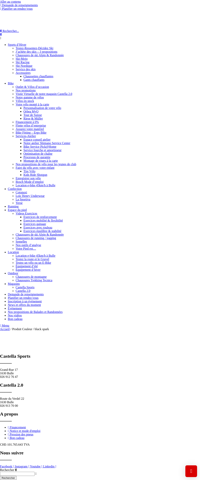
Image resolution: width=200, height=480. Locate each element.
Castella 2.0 (23, 290)
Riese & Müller (33, 118)
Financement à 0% (27, 122)
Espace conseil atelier (37, 139)
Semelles (21, 241)
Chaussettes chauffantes (38, 76)
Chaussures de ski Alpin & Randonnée (40, 55)
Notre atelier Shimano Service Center (46, 143)
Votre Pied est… (26, 248)
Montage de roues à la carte (40, 160)
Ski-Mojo (22, 58)
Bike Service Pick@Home (39, 146)
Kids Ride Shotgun (35, 174)
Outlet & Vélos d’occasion (32, 86)
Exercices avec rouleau (37, 227)
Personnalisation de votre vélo (42, 108)
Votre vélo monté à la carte (32, 104)
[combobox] (17, 474)
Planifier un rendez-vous (23, 297)
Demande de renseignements (26, 294)
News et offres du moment (24, 305)
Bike (11, 83)
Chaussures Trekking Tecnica (34, 280)
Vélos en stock (25, 101)
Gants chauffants (34, 79)
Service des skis (26, 69)
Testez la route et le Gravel (32, 259)
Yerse (19, 203)
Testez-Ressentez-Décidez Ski (34, 48)
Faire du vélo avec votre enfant (35, 167)
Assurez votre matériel (30, 129)
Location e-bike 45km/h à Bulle (35, 185)
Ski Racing (22, 62)
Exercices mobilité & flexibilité (43, 220)
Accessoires (23, 72)
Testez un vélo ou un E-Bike (33, 262)
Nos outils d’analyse (28, 245)
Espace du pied (17, 210)
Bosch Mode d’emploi (30, 181)
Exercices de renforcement (40, 217)
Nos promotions (26, 90)
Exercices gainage (34, 224)
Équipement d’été (27, 266)
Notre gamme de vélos (30, 97)
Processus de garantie (36, 157)
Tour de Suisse (32, 115)
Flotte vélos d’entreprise (31, 125)
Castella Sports (25, 287)
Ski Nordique (24, 65)
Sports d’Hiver (17, 44)
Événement (15, 308)
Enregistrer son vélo (28, 178)
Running (13, 206)
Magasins (14, 283)
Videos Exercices (26, 213)
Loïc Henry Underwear (30, 196)
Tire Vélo (29, 171)
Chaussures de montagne (31, 276)
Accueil (5, 329)
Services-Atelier (26, 136)
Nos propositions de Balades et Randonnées (35, 312)
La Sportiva (23, 199)
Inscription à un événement (25, 301)
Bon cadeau (15, 319)
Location (13, 252)
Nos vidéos (15, 315)
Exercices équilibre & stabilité (42, 231)
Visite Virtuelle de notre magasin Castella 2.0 (44, 94)
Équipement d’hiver (28, 269)
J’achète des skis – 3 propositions (36, 51)
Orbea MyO (30, 111)
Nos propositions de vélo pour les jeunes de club (46, 164)
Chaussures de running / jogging (36, 238)
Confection (15, 188)
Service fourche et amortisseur (42, 150)
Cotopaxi (21, 192)
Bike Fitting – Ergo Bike (31, 132)
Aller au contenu (10, 1)
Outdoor (13, 273)
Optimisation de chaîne (37, 153)
